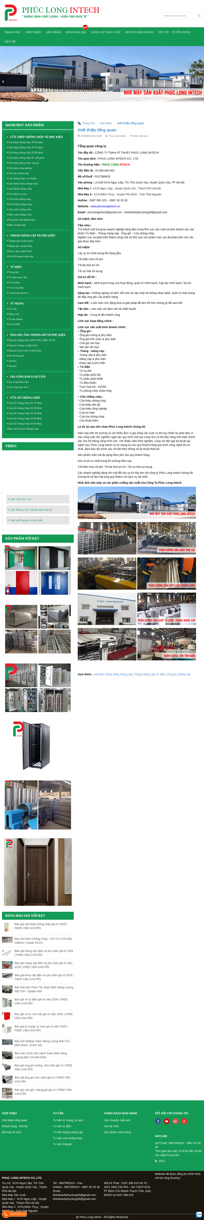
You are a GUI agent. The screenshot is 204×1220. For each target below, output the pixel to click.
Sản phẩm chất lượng (117, 1132)
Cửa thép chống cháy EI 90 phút (25, 153)
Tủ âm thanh (14, 319)
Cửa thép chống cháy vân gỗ (23, 163)
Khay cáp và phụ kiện (19, 251)
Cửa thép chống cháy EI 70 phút (25, 147)
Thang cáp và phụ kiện (20, 241)
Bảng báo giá (76, 32)
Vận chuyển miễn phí (117, 1120)
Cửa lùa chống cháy (18, 173)
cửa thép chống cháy (106, 674)
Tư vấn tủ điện (62, 1126)
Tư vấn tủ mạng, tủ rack (68, 1120)
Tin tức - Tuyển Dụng (174, 32)
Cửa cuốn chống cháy (19, 209)
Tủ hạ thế (13, 272)
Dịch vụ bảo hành (139, 32)
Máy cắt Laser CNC (21, 499)
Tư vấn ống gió (62, 1144)
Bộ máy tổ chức (12, 1132)
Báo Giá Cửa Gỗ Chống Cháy (23, 429)
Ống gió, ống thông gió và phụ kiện (37, 335)
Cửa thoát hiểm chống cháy (22, 184)
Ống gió (172, 674)
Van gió (12, 366)
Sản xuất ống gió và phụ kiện (26, 520)
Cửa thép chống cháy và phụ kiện (36, 137)
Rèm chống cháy (16, 225)
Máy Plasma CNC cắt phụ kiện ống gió (31, 509)
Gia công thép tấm (17, 382)
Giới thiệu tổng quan (14, 1120)
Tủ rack (12, 309)
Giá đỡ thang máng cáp (20, 256)
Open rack (13, 314)
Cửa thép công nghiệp (19, 168)
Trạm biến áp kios (17, 293)
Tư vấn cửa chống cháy (67, 1138)
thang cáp (126, 674)
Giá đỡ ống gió (15, 356)
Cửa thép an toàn (17, 194)
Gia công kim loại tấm (27, 377)
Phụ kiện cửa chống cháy (21, 220)
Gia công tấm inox (17, 387)
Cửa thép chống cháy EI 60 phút (25, 142)
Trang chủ (12, 32)
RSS (162, 1161)
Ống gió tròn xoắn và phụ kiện (24, 351)
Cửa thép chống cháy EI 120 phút (25, 158)
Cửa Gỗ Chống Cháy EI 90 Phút (24, 424)
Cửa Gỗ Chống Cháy (25, 398)
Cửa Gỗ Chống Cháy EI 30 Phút (24, 408)
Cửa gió (12, 361)
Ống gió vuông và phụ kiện (22, 345)
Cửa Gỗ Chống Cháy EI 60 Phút (24, 419)
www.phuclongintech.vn (105, 206)
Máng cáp (184, 674)
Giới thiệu (33, 32)
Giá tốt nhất (111, 1126)
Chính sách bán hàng (120, 1113)
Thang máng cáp (144, 674)
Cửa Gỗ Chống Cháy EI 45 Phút (24, 413)
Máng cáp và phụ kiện (19, 246)
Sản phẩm (53, 32)
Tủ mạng (17, 303)
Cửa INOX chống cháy (19, 189)
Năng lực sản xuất (106, 32)
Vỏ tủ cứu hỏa (15, 288)
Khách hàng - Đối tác (15, 1126)
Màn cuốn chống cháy (19, 215)
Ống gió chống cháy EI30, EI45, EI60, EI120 (31, 340)
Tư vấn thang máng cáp (68, 1132)
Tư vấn (58, 1113)
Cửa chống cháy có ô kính (21, 178)
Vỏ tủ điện (13, 283)
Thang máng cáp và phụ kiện (32, 236)
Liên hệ (10, 41)
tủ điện (161, 674)
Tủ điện (16, 267)
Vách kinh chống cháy (19, 204)
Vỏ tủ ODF (13, 324)
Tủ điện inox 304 (17, 277)
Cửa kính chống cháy (19, 199)
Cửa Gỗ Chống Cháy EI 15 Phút (24, 403)
